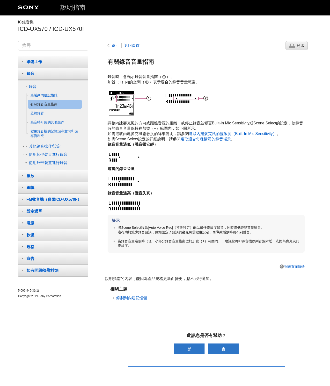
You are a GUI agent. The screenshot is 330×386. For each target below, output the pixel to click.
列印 (300, 45)
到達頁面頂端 (294, 267)
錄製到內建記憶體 (131, 298)
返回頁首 (131, 45)
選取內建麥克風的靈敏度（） (233, 134)
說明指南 (73, 7)
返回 (115, 45)
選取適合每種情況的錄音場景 (206, 139)
